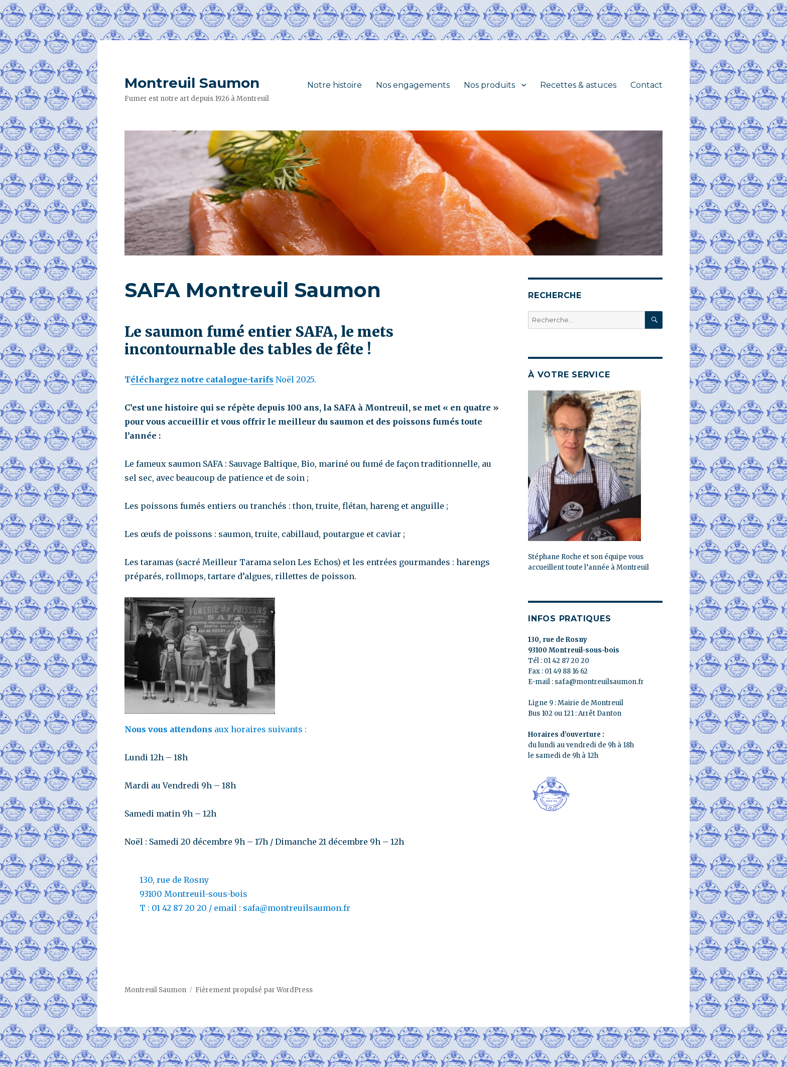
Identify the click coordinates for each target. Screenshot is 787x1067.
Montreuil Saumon (191, 82)
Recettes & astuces (578, 85)
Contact (646, 85)
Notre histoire (334, 85)
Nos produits (489, 85)
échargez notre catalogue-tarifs (206, 379)
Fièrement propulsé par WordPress (254, 990)
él (134, 379)
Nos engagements (413, 85)
